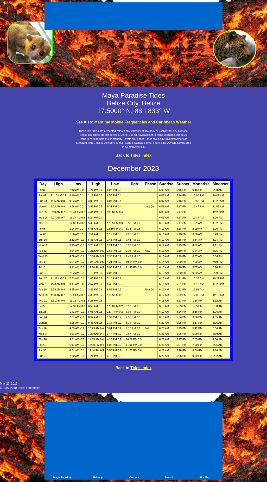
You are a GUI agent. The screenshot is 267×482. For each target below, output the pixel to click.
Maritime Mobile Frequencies (120, 122)
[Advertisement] (133, 17)
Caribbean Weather (173, 122)
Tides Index (141, 155)
